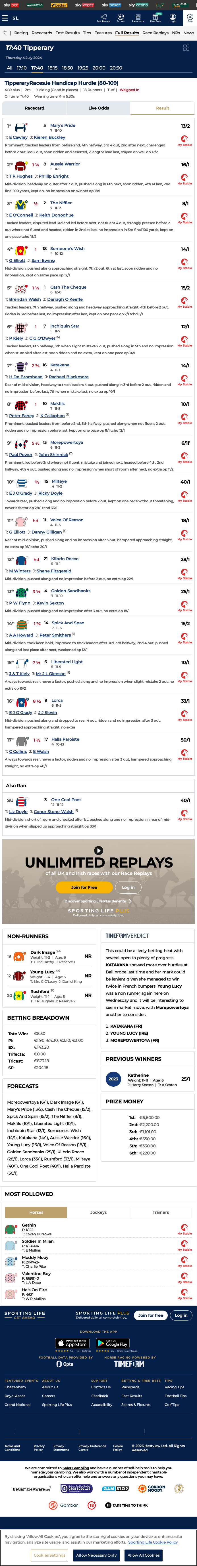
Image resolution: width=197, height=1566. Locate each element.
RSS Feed (50, 1440)
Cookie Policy (118, 1483)
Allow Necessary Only (96, 1558)
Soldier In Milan (38, 1241)
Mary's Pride (62, 125)
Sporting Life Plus (57, 1405)
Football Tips (175, 1396)
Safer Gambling (104, 1413)
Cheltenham (15, 1387)
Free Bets (129, 1431)
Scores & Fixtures (135, 1405)
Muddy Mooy (35, 1257)
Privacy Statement (61, 1483)
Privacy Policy (39, 1483)
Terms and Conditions (12, 1483)
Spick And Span (68, 622)
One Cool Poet (66, 799)
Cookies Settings (49, 1558)
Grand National (17, 1405)
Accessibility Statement (62, 1422)
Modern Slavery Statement (65, 1431)
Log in (128, 887)
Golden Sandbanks (70, 590)
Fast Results (131, 1396)
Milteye (59, 481)
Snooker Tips (175, 1422)
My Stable (129, 1422)
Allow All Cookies (143, 1558)
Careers (48, 1396)
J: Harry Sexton (141, 1085)
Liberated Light (67, 661)
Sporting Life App (57, 1413)
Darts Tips (173, 1413)
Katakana (59, 365)
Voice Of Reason (67, 519)
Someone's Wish (67, 248)
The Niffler (61, 202)
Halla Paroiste (65, 739)
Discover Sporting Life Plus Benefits (98, 901)
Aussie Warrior (65, 164)
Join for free (150, 1315)
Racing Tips (174, 1387)
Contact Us (101, 1387)
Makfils (57, 403)
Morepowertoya (66, 442)
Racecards (130, 1387)
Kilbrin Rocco (64, 558)
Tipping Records (178, 1431)
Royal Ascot (15, 1396)
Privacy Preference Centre (92, 1483)
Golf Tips (172, 1405)
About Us (50, 1387)
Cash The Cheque (68, 287)
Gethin (29, 1225)
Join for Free (84, 887)
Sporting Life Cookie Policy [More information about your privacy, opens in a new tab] (153, 1545)
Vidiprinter (130, 1413)
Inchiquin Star (64, 326)
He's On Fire (34, 1289)
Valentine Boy (36, 1273)
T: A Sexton (167, 1085)
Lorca (57, 700)
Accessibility (101, 1405)
